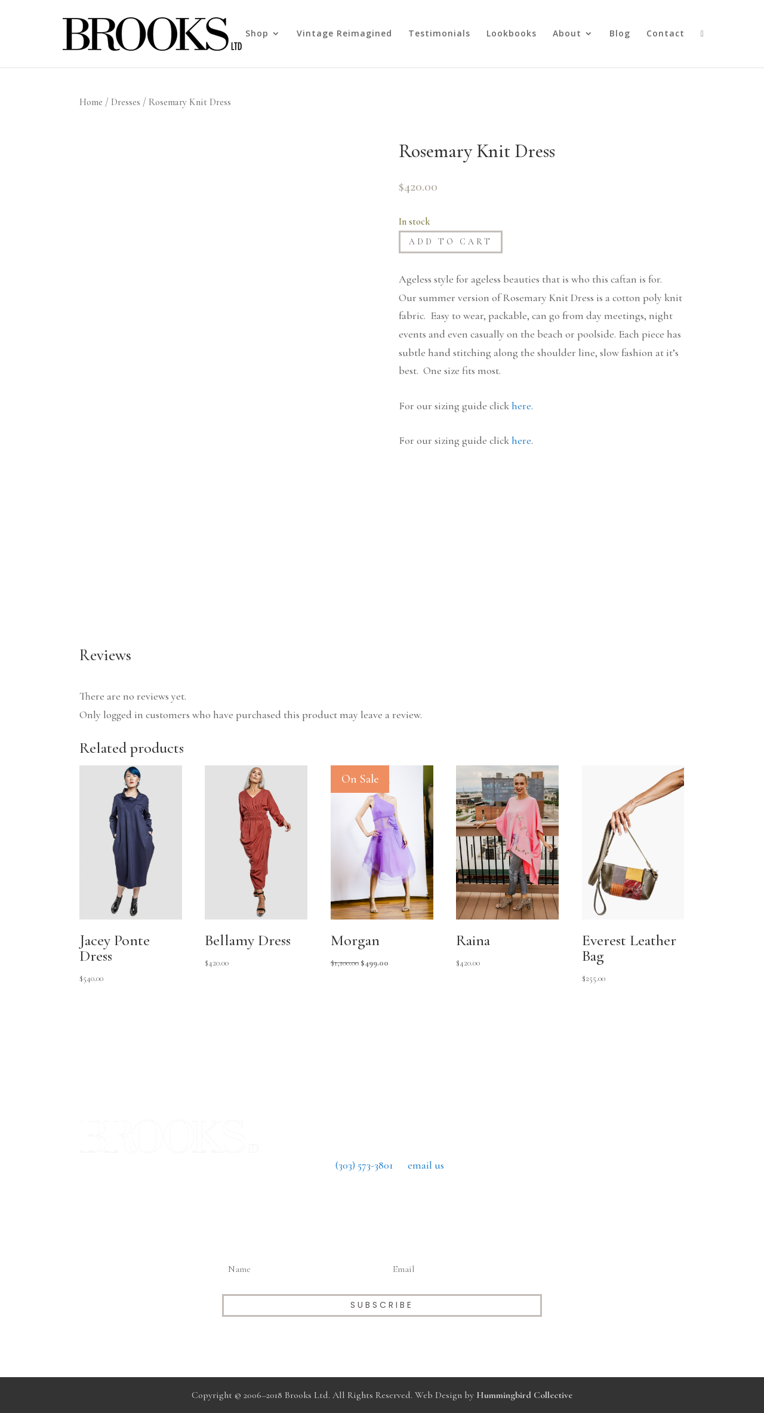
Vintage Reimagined (344, 34)
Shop (257, 34)
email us (426, 1165)
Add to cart (450, 242)
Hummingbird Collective (524, 1395)
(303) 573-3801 (364, 1165)
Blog (619, 34)
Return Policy (382, 1199)
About (567, 34)
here (521, 405)
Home (91, 102)
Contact (665, 34)
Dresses (125, 102)
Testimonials (439, 34)
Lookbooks (511, 34)
